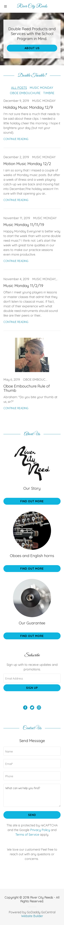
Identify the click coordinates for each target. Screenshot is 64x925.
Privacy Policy (40, 830)
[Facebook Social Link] (25, 708)
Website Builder (32, 916)
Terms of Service (27, 835)
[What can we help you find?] (32, 795)
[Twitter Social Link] (32, 708)
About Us (32, 48)
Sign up (32, 687)
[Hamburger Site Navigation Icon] (6, 6)
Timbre (48, 93)
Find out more (32, 501)
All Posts (19, 88)
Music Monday (41, 88)
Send (32, 815)
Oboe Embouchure (25, 93)
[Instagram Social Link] (38, 708)
